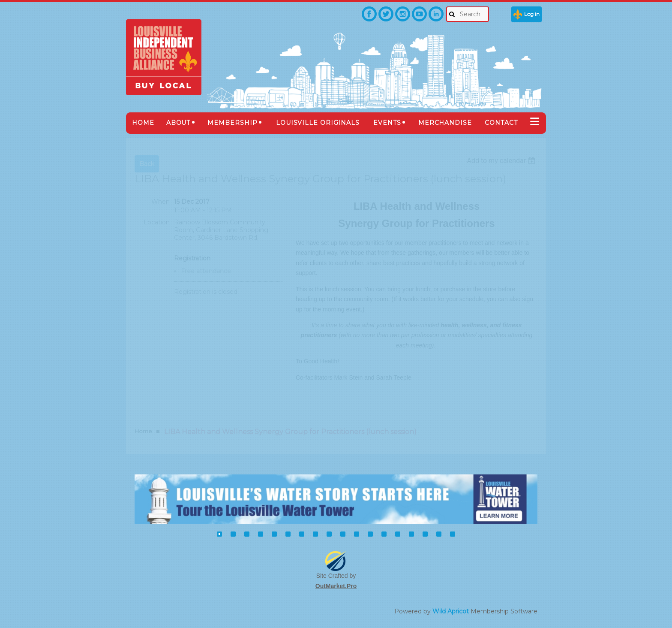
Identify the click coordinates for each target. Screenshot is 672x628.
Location (157, 222)
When (160, 201)
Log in (532, 14)
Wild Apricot (450, 611)
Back (146, 164)
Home (143, 431)
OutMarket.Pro (336, 586)
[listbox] (502, 160)
